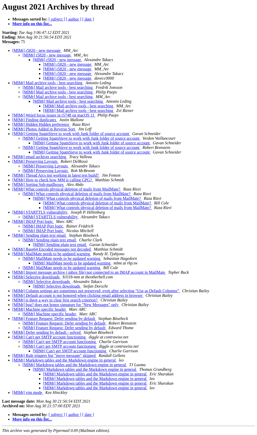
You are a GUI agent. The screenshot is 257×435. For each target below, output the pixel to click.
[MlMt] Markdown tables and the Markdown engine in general (64, 360)
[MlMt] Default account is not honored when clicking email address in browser (78, 295)
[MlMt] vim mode (27, 392)
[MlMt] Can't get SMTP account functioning (49, 337)
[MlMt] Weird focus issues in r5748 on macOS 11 (54, 115)
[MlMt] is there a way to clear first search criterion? (55, 300)
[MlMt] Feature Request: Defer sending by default (54, 318)
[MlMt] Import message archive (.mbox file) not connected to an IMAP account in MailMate (89, 272)
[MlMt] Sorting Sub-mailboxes (38, 184)
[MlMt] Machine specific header (39, 309)
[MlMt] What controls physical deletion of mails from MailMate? (66, 189)
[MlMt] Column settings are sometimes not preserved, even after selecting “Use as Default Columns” (96, 291)
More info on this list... (32, 24)
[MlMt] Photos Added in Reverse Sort (44, 129)
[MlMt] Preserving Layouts (35, 161)
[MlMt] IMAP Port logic (33, 221)
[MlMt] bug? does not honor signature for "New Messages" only (65, 304)
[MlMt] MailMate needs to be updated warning (51, 254)
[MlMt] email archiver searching (39, 157)
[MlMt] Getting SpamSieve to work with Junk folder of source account (71, 133)
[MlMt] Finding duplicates (34, 120)
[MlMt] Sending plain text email (39, 235)
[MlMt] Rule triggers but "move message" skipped (54, 355)
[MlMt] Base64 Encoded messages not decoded (52, 249)
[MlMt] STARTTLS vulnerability (40, 212)
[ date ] (88, 19)
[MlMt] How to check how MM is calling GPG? (52, 180)
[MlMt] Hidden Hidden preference (41, 124)
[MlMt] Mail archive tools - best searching (47, 83)
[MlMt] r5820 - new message (37, 50)
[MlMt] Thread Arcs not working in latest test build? (56, 175)
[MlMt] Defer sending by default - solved (47, 332)
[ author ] (73, 19)
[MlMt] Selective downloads (36, 277)
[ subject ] (57, 19)
